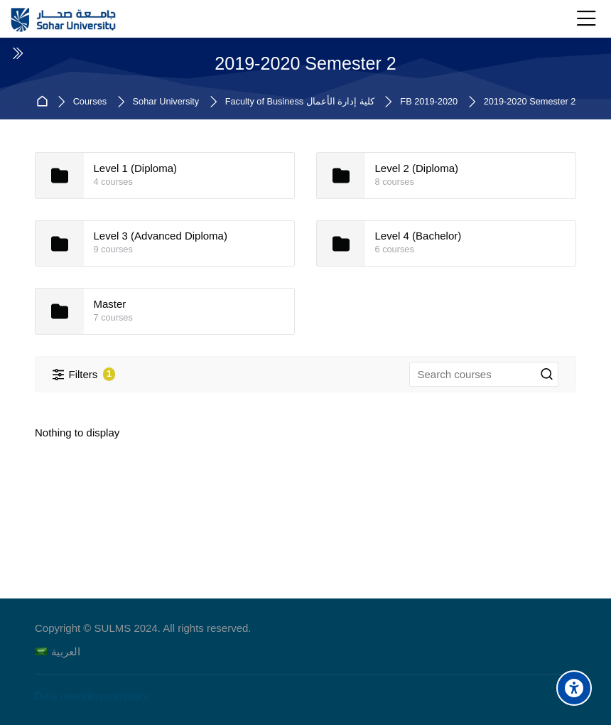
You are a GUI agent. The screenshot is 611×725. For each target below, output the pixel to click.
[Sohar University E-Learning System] (64, 19)
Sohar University (166, 102)
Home (44, 102)
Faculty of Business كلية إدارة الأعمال (299, 102)
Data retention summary (91, 695)
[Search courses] (547, 374)
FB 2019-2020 (429, 102)
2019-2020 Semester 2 (530, 102)
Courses (90, 102)
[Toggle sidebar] (17, 53)
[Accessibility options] (574, 688)
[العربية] (57, 651)
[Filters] (84, 374)
